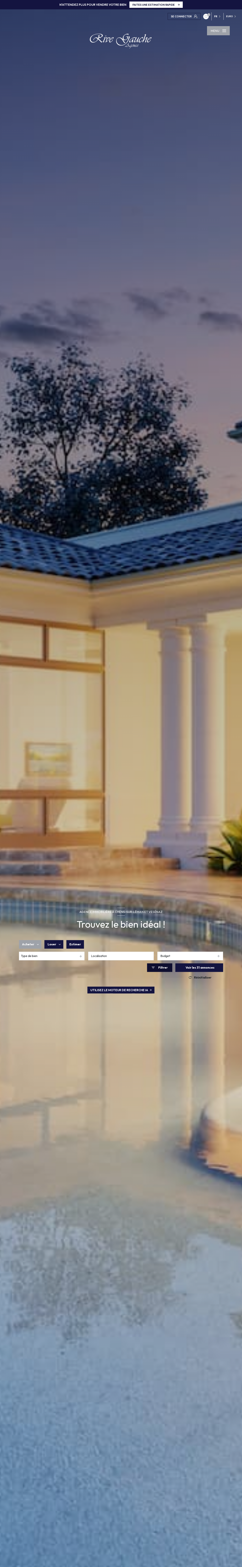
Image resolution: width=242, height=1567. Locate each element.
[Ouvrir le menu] (218, 30)
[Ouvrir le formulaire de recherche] (159, 967)
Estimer (75, 944)
